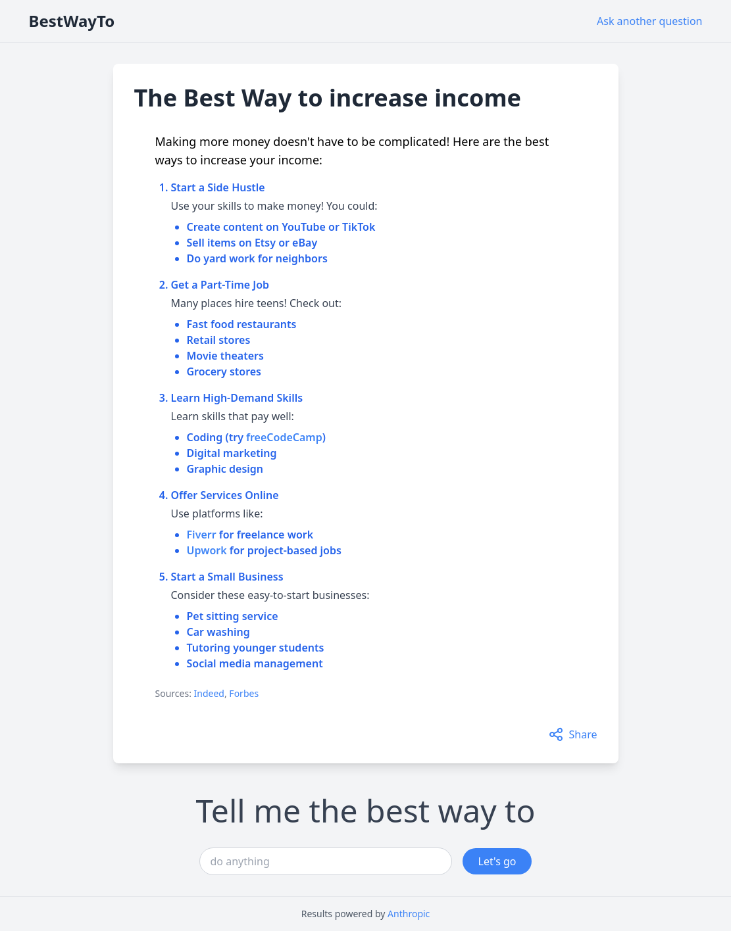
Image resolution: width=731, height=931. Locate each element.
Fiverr (201, 534)
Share (572, 734)
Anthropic (409, 913)
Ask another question (649, 21)
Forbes (244, 693)
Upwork (207, 550)
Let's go (497, 861)
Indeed (209, 693)
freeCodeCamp (284, 437)
